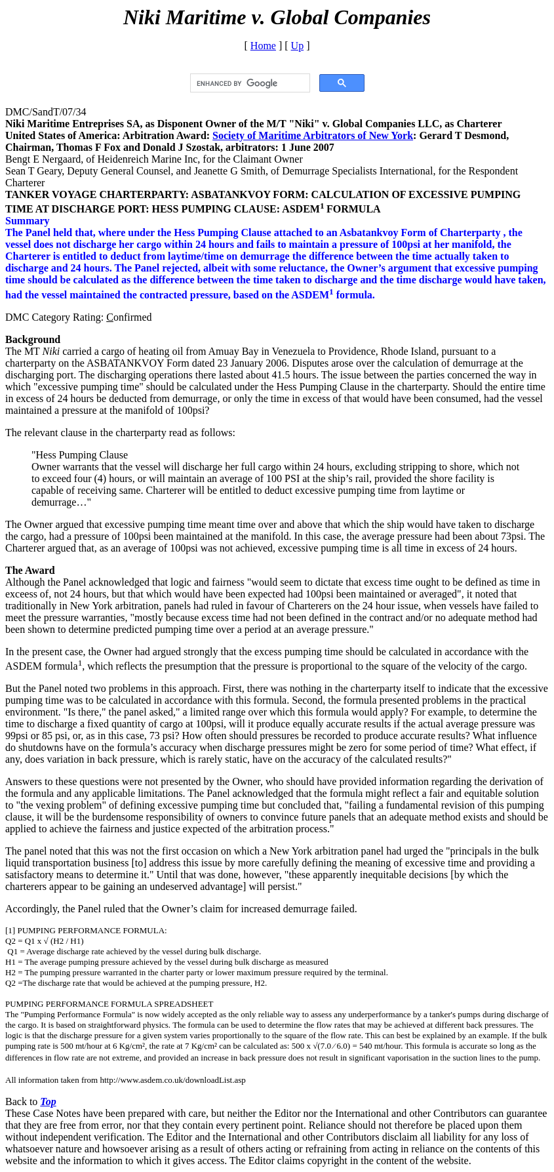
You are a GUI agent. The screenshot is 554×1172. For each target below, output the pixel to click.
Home (263, 45)
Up (297, 45)
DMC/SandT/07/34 (46, 111)
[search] (249, 83)
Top (48, 1101)
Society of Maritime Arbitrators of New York (312, 135)
